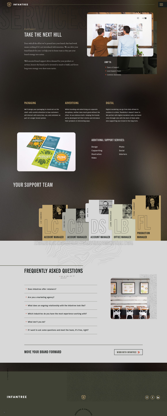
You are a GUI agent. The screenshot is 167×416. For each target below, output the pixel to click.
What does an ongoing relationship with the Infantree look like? (55, 305)
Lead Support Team (114, 71)
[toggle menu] (162, 4)
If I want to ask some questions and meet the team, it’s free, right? (56, 330)
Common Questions (114, 75)
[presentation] (4, 412)
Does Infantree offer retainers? (40, 289)
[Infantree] (17, 4)
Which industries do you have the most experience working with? (56, 313)
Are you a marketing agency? (39, 297)
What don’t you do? (35, 322)
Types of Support (113, 67)
